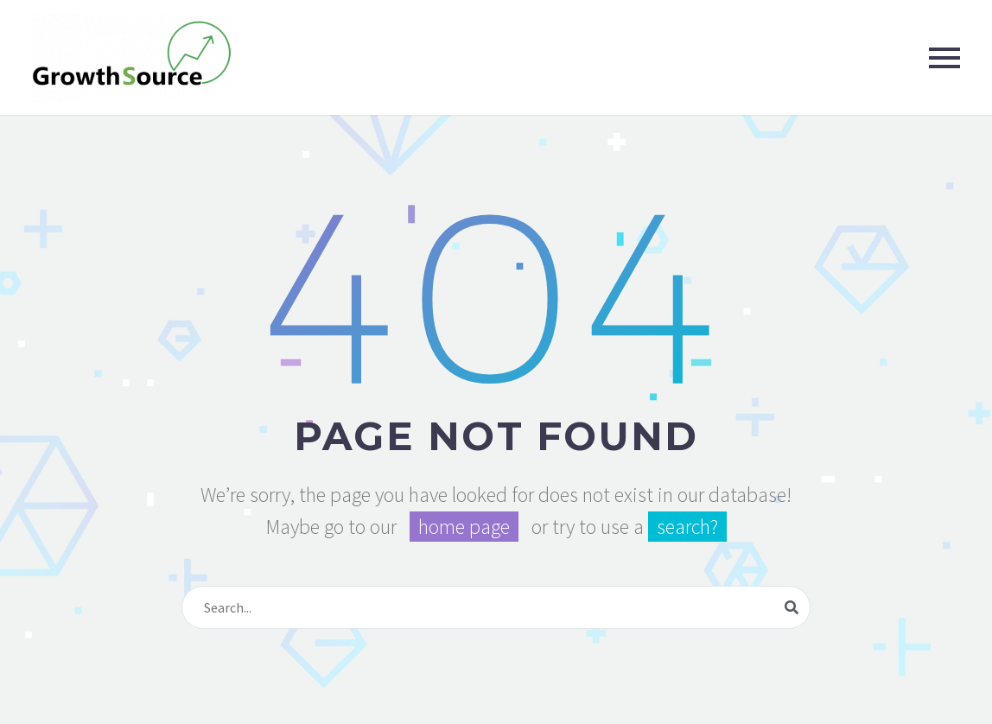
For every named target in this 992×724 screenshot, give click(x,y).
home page (464, 526)
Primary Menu (944, 58)
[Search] (496, 607)
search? (687, 526)
